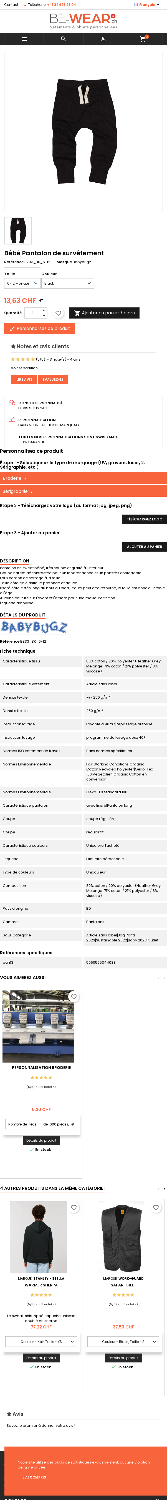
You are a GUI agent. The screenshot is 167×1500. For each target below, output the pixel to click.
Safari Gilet (123, 1285)
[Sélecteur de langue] (147, 4)
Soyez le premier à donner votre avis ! (41, 1425)
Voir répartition (24, 368)
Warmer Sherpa (41, 1285)
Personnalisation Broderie (123, 1067)
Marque (64, 262)
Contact (11, 4)
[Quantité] (32, 313)
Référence (14, 262)
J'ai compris (34, 1477)
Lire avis (24, 379)
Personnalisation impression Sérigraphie (41, 1070)
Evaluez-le (53, 379)
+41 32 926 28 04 (61, 4)
